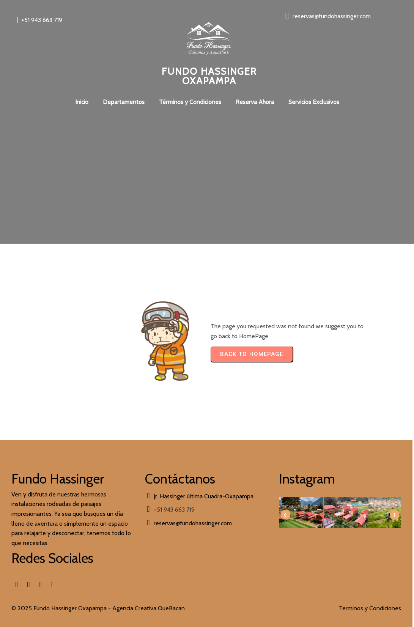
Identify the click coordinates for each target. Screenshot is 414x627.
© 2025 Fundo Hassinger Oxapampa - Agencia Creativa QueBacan (98, 601)
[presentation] (219, 513)
